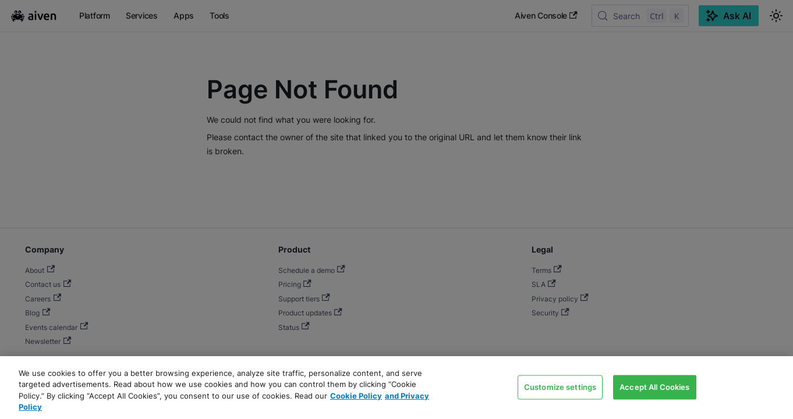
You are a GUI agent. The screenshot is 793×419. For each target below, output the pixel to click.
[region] (396, 387)
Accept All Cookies (654, 386)
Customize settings (560, 386)
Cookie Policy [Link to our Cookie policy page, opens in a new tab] (356, 395)
